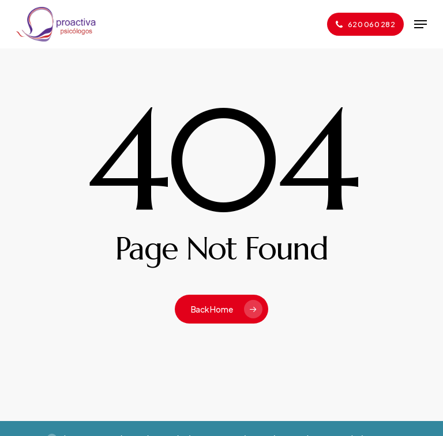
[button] (420, 24)
